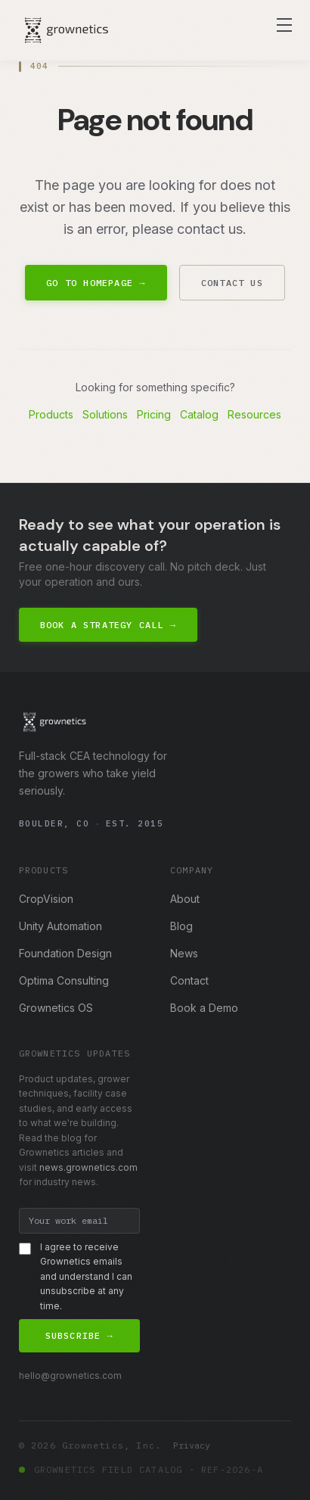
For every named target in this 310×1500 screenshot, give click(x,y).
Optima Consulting (64, 980)
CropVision (46, 898)
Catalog (199, 414)
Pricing (154, 414)
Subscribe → (79, 1335)
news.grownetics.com (88, 1167)
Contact (189, 980)
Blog (181, 926)
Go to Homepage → (95, 282)
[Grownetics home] (66, 30)
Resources (254, 414)
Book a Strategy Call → (108, 624)
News (184, 953)
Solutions (105, 414)
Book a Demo (204, 1007)
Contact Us (232, 282)
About (185, 898)
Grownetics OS (56, 1007)
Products (51, 414)
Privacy (191, 1445)
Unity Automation (60, 926)
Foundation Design (65, 953)
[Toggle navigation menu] (284, 25)
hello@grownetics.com (70, 1375)
